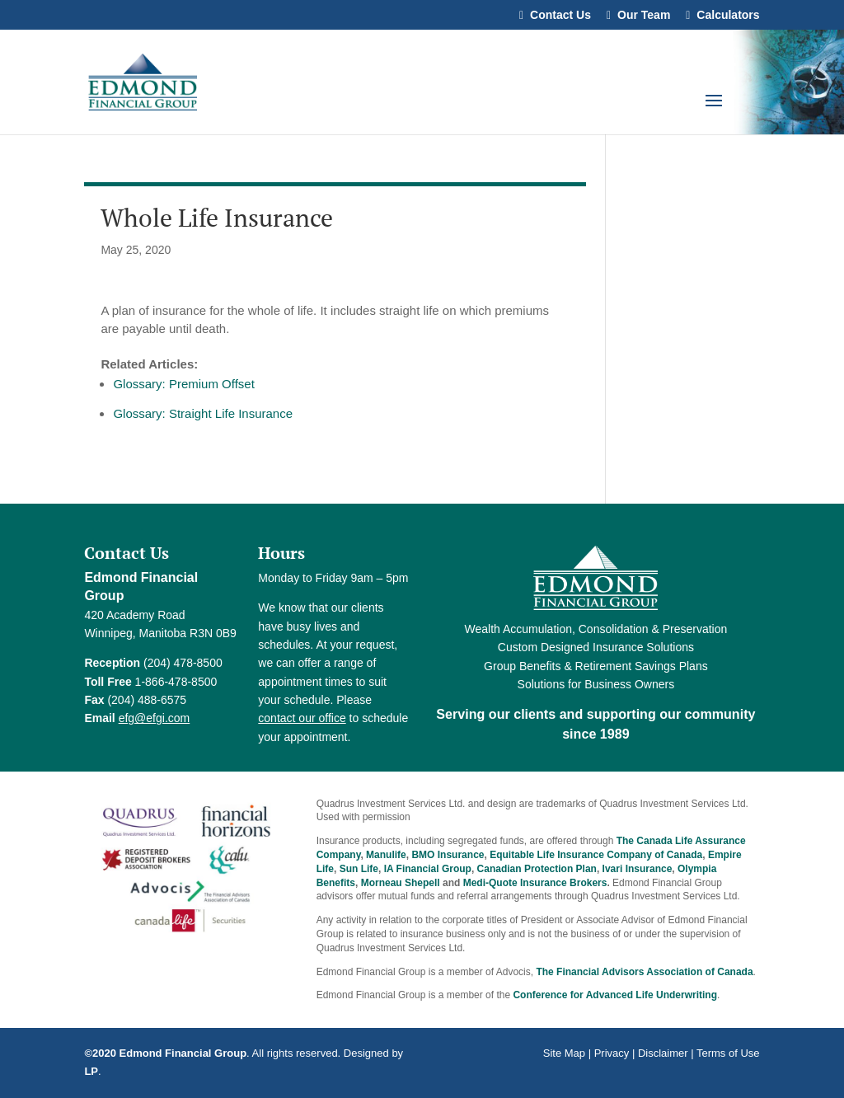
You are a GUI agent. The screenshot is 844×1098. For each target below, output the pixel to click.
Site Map (564, 1053)
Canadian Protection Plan (537, 869)
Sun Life (359, 869)
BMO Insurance (447, 855)
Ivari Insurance (638, 869)
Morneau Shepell (400, 883)
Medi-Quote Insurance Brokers (535, 883)
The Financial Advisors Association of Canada (644, 972)
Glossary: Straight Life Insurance (203, 413)
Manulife (386, 855)
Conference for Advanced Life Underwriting (615, 995)
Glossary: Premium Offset (183, 384)
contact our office (301, 718)
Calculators (727, 15)
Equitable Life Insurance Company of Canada (596, 855)
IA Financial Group (427, 869)
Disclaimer (663, 1053)
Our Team (643, 15)
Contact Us (560, 15)
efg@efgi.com (154, 718)
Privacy (612, 1053)
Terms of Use (728, 1053)
